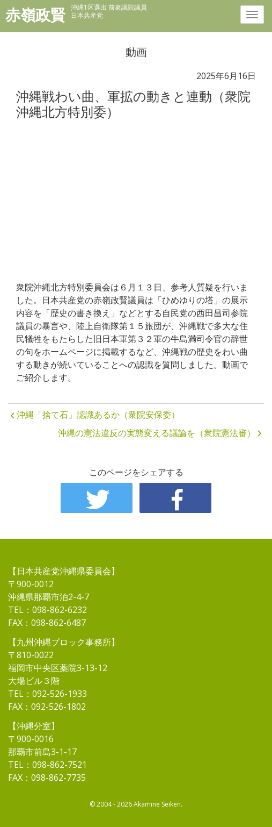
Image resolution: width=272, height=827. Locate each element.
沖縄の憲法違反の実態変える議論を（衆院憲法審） (156, 433)
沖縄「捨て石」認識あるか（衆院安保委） (98, 414)
